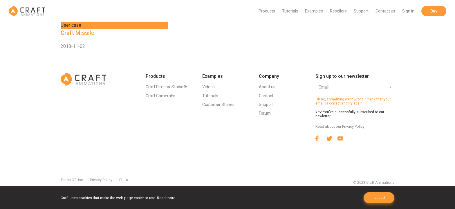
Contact (266, 95)
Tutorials (290, 11)
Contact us (385, 11)
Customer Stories (218, 104)
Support (361, 11)
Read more (166, 198)
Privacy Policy (353, 126)
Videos (208, 86)
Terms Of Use (72, 180)
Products (267, 11)
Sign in (408, 11)
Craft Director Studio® (166, 86)
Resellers (338, 11)
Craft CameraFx (160, 95)
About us (267, 86)
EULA (123, 180)
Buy (433, 11)
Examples (314, 11)
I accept (379, 198)
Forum (265, 113)
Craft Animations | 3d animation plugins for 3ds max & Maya (27, 11)
